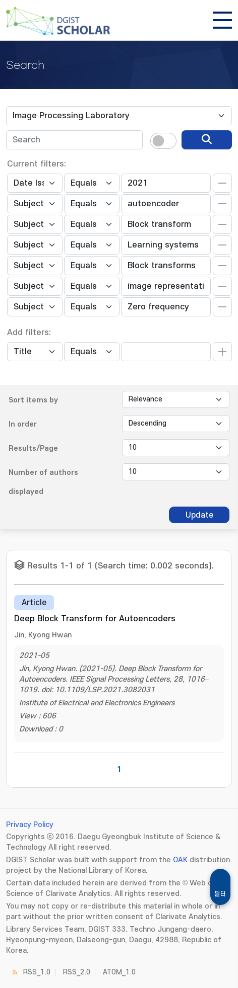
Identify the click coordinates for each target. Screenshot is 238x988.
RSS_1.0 (36, 972)
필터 (220, 893)
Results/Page (33, 448)
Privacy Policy (29, 824)
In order (23, 424)
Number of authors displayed (43, 482)
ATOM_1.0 (119, 972)
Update (199, 515)
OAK (180, 860)
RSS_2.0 (76, 972)
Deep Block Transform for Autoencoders (94, 618)
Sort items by (33, 400)
